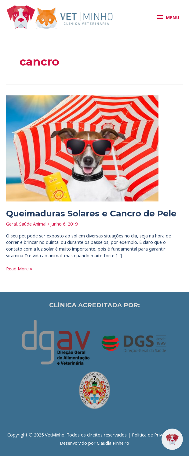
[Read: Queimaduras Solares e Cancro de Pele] (82, 148)
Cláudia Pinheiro (113, 443)
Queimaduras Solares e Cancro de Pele (91, 213)
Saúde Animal (32, 224)
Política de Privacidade (155, 435)
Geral (11, 224)
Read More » (19, 268)
